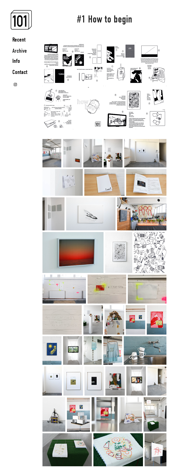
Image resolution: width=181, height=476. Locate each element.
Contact (19, 72)
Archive (19, 50)
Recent (18, 39)
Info (16, 61)
